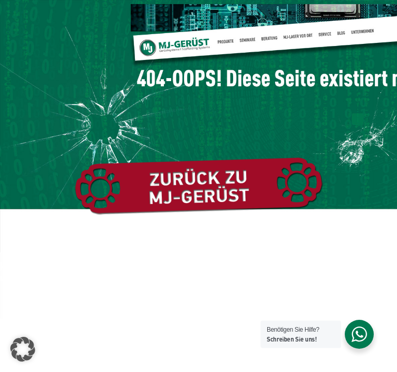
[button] (22, 349)
